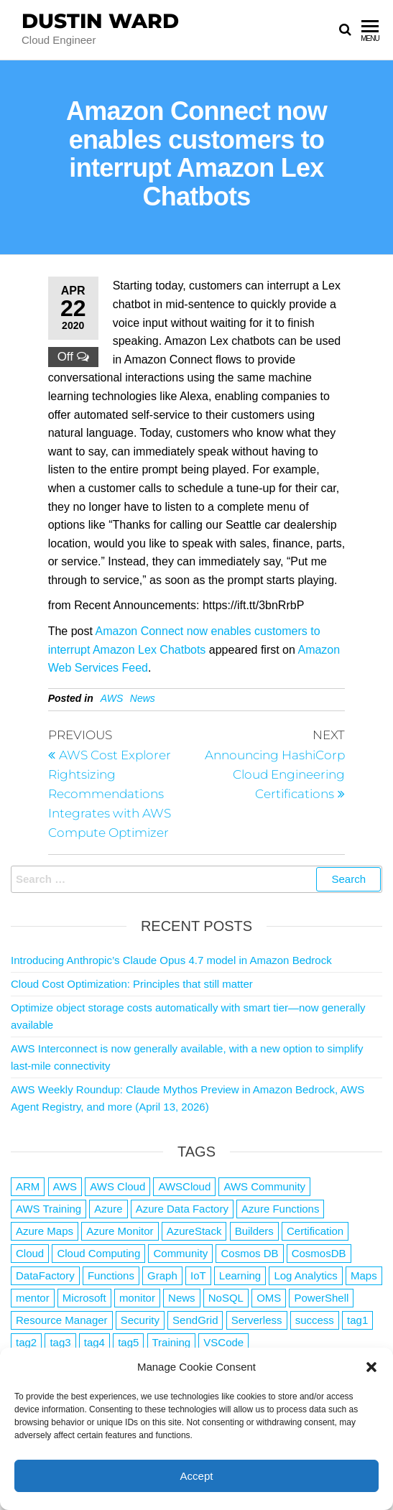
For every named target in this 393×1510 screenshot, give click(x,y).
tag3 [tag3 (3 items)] (60, 1342)
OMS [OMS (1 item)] (268, 1298)
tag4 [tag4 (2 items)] (94, 1342)
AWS (112, 698)
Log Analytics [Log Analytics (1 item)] (305, 1275)
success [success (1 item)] (314, 1320)
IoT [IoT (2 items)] (198, 1275)
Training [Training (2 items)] (171, 1342)
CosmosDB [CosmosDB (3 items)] (319, 1253)
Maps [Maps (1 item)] (364, 1275)
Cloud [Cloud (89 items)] (30, 1253)
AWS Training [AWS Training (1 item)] (48, 1209)
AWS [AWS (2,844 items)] (65, 1186)
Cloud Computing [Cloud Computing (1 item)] (98, 1253)
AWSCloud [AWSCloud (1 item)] (184, 1186)
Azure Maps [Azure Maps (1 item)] (44, 1231)
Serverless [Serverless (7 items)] (256, 1320)
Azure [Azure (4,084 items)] (108, 1209)
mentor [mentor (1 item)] (33, 1298)
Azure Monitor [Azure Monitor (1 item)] (119, 1231)
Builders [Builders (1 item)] (254, 1231)
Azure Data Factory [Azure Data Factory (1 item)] (182, 1209)
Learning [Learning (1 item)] (240, 1275)
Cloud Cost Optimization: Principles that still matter (132, 984)
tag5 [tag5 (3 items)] (128, 1342)
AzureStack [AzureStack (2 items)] (194, 1231)
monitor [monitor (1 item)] (137, 1298)
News (142, 698)
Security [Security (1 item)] (140, 1320)
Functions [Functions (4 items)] (111, 1275)
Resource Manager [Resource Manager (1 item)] (62, 1320)
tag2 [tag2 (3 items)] (26, 1342)
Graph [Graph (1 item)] (162, 1275)
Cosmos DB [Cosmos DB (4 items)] (249, 1253)
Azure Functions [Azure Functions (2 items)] (280, 1209)
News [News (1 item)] (181, 1298)
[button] (371, 1367)
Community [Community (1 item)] (180, 1253)
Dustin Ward (100, 21)
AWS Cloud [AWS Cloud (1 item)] (117, 1186)
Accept (196, 1476)
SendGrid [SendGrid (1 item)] (195, 1320)
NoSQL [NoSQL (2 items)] (226, 1298)
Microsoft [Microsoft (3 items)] (84, 1298)
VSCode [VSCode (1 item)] (223, 1342)
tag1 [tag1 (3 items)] (357, 1320)
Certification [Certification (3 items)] (315, 1231)
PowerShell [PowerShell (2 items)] (321, 1298)
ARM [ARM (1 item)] (28, 1186)
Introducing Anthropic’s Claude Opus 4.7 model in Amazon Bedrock (171, 960)
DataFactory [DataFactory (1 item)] (45, 1275)
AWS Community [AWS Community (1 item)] (264, 1186)
